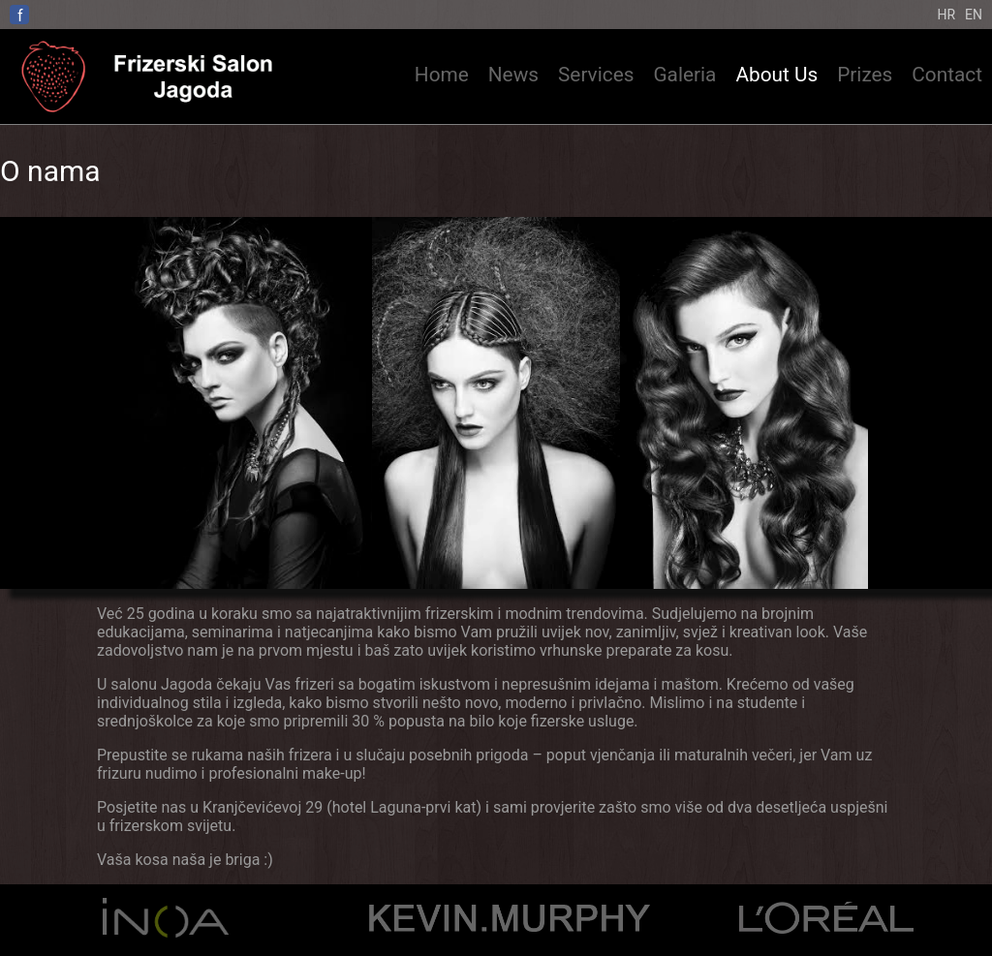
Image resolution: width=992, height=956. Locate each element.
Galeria (684, 74)
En (973, 14)
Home (442, 74)
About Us (776, 74)
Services (596, 74)
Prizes (864, 74)
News (513, 74)
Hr (946, 14)
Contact (947, 74)
